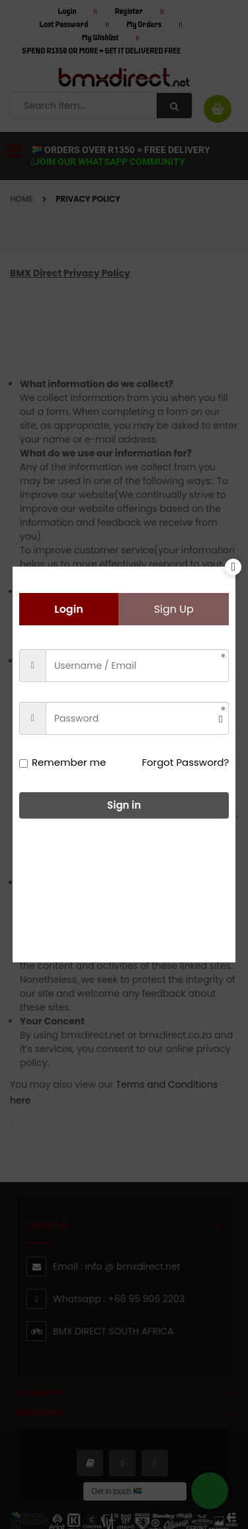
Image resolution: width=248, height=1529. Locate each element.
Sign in (124, 805)
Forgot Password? (185, 762)
